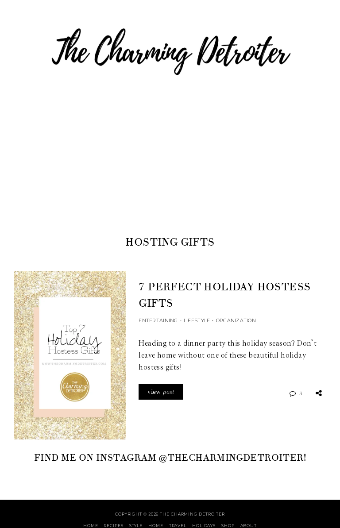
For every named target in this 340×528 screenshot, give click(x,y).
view (160, 392)
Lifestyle (197, 320)
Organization (236, 320)
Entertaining (158, 320)
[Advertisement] (170, 168)
